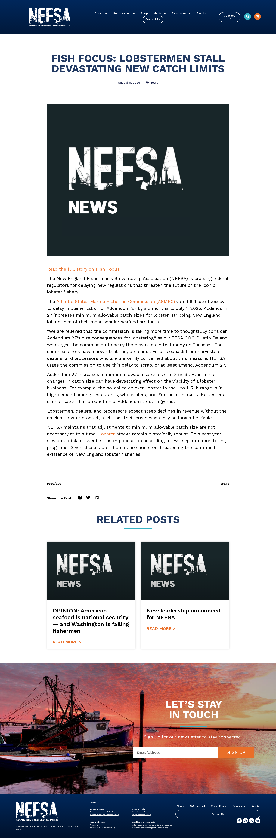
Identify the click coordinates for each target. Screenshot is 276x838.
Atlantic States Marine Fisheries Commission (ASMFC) (115, 301)
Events (201, 13)
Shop (144, 13)
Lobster (106, 434)
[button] (80, 498)
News (154, 82)
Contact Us (153, 19)
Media (160, 13)
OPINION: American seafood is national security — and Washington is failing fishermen (91, 620)
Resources (181, 13)
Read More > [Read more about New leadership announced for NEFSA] (161, 628)
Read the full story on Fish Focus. (84, 269)
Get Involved (124, 13)
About (101, 13)
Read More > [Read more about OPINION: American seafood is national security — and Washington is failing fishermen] (67, 642)
